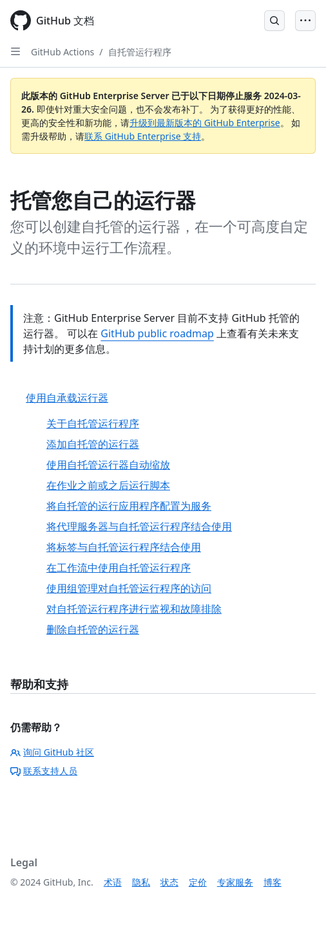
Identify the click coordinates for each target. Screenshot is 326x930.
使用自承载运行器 (67, 398)
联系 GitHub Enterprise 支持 (142, 136)
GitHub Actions (62, 52)
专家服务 (235, 882)
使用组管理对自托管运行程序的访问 (128, 588)
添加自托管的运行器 (92, 444)
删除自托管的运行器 (92, 629)
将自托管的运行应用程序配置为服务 (128, 506)
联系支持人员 (43, 771)
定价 (198, 882)
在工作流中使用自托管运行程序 (118, 568)
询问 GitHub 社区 (52, 752)
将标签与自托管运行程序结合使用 (123, 547)
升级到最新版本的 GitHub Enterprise (204, 122)
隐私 (141, 882)
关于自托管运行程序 (92, 423)
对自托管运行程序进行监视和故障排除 (134, 609)
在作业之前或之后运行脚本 (108, 485)
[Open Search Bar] (274, 20)
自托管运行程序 (139, 52)
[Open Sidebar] (15, 51)
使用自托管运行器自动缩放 (108, 465)
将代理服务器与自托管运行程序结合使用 (139, 526)
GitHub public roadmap (157, 333)
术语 (113, 882)
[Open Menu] (305, 20)
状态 (169, 882)
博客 (273, 882)
